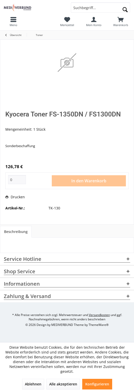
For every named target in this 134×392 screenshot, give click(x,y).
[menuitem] (120, 21)
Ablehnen (33, 384)
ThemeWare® (99, 325)
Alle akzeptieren (63, 384)
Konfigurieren (97, 384)
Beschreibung (16, 231)
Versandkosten (99, 315)
